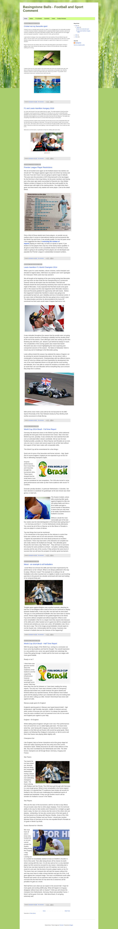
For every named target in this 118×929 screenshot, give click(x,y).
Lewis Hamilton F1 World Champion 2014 (40, 267)
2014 (76, 37)
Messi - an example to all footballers (38, 564)
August (78, 27)
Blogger (71, 925)
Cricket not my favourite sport (35, 26)
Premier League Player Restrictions (38, 167)
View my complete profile (79, 45)
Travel (53, 18)
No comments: (41, 101)
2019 (76, 25)
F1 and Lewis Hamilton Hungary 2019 (39, 108)
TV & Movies (38, 18)
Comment (46, 18)
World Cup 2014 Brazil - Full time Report (40, 429)
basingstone (78, 42)
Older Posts (67, 911)
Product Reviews (61, 18)
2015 (76, 35)
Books (31, 18)
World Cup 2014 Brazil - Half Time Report (40, 643)
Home (25, 18)
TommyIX (61, 925)
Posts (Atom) (33, 913)
